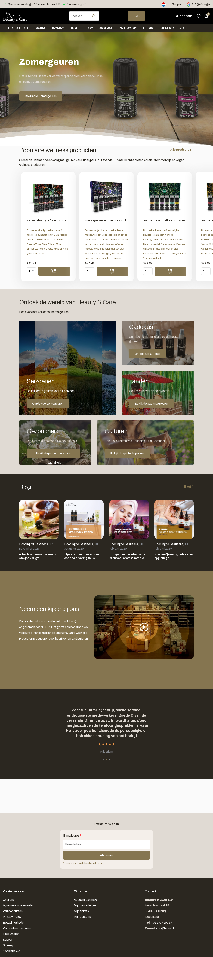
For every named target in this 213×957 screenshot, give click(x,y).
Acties (184, 27)
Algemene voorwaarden (18, 905)
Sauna (40, 27)
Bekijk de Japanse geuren (151, 403)
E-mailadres (72, 835)
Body (88, 27)
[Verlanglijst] (199, 16)
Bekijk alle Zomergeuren (41, 96)
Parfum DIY (128, 27)
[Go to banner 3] (158, 393)
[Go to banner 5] (145, 442)
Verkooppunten (13, 911)
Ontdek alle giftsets (147, 353)
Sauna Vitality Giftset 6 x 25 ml (47, 220)
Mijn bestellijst (83, 916)
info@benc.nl (165, 928)
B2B (136, 16)
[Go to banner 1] (67, 368)
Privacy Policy (12, 916)
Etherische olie (16, 27)
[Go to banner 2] (158, 343)
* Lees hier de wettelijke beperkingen (83, 863)
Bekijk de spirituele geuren (127, 453)
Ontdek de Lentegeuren (47, 403)
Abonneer (106, 855)
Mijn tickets (81, 911)
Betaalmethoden (14, 922)
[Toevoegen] (54, 271)
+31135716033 (161, 922)
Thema (147, 27)
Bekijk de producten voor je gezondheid (53, 455)
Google (205, 4)
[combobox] (84, 16)
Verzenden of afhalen (17, 928)
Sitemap (8, 945)
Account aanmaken (86, 899)
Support (177, 4)
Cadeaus (106, 27)
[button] (104, 759)
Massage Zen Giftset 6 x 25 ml (105, 220)
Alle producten (180, 149)
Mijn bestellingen (85, 905)
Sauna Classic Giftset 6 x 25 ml (164, 220)
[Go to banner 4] (55, 442)
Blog (187, 486)
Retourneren (11, 933)
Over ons (8, 899)
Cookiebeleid (11, 951)
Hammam (57, 27)
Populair (166, 27)
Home (74, 27)
